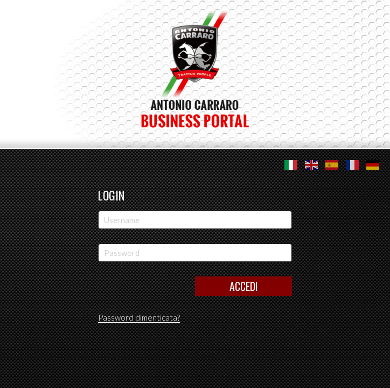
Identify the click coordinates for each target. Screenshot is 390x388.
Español (331, 165)
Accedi (243, 286)
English (311, 165)
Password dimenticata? (139, 317)
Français (352, 165)
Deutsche (372, 165)
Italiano (290, 165)
